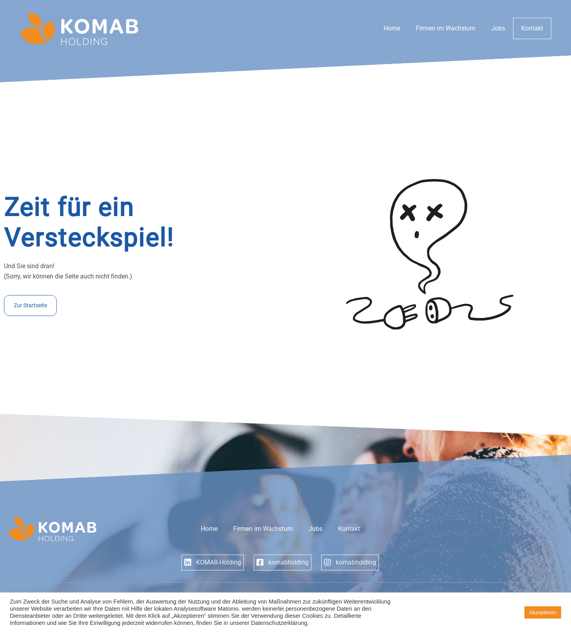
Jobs (498, 28)
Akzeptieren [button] (542, 612)
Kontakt (532, 28)
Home (392, 28)
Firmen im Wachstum (446, 28)
